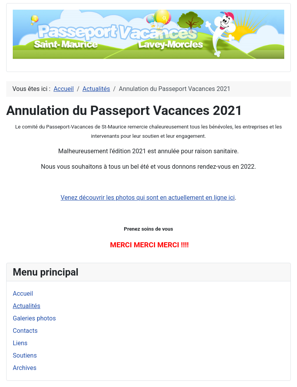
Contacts (25, 330)
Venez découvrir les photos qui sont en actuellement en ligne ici (148, 197)
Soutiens (25, 355)
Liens (20, 343)
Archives (24, 368)
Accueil (23, 293)
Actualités (26, 306)
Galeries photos (34, 318)
